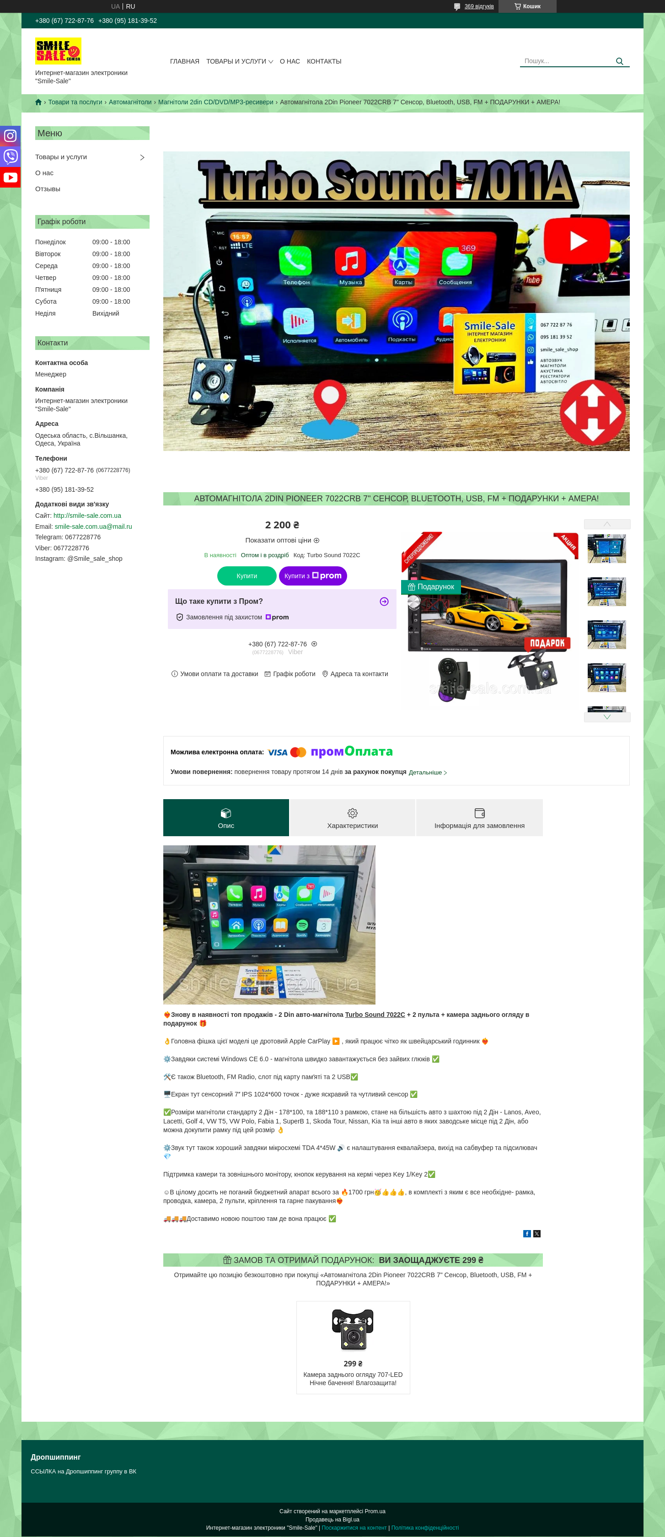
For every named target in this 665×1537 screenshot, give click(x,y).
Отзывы (47, 189)
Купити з (313, 576)
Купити (247, 576)
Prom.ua (375, 1512)
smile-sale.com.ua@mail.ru (93, 526)
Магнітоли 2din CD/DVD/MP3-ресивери (216, 102)
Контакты (324, 61)
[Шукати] (619, 61)
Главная (184, 61)
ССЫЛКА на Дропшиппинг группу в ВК (83, 1471)
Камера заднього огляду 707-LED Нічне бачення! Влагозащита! (352, 1379)
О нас (290, 61)
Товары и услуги (236, 61)
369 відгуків (479, 6)
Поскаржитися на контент (354, 1528)
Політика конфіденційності (425, 1528)
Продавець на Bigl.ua (332, 1520)
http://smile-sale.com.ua (87, 515)
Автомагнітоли (130, 102)
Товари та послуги (75, 102)
